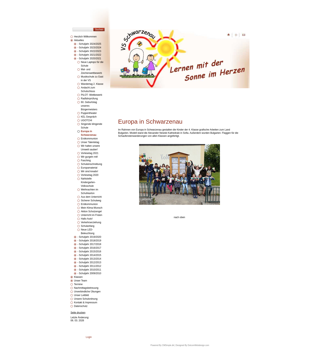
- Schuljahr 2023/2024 (89, 47)
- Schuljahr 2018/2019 (89, 240)
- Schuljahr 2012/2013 (89, 262)
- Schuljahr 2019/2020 (89, 237)
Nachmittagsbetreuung (86, 288)
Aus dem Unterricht (91, 196)
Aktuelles (79, 40)
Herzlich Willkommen (85, 36)
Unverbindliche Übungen (87, 291)
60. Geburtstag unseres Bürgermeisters (89, 106)
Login (89, 337)
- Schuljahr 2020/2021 (89, 58)
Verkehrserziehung (91, 222)
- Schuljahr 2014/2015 (89, 255)
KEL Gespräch (89, 116)
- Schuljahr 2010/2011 (89, 269)
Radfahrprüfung (89, 98)
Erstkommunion (89, 138)
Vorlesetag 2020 (89, 175)
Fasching (86, 160)
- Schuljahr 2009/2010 (89, 273)
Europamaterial (89, 167)
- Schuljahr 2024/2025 (89, 43)
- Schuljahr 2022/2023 (89, 51)
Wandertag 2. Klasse (92, 84)
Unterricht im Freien (91, 215)
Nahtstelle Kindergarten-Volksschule (88, 182)
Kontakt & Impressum (85, 302)
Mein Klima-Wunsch (91, 207)
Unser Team (80, 280)
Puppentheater (89, 113)
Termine (78, 284)
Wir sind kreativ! (89, 171)
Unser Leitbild (81, 295)
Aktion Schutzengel (91, 211)
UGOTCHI (86, 120)
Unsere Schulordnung (85, 298)
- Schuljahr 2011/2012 (89, 266)
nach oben (179, 217)
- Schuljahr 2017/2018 (89, 244)
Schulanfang (87, 226)
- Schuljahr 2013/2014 (89, 258)
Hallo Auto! (87, 218)
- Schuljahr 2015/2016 (89, 251)
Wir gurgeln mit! (89, 156)
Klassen (78, 277)
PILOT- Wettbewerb (91, 94)
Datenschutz (81, 306)
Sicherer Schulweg (91, 200)
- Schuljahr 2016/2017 (89, 247)
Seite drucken (78, 312)
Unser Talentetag (90, 142)
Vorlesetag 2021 (89, 153)
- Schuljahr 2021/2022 (89, 54)
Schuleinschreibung (91, 164)
